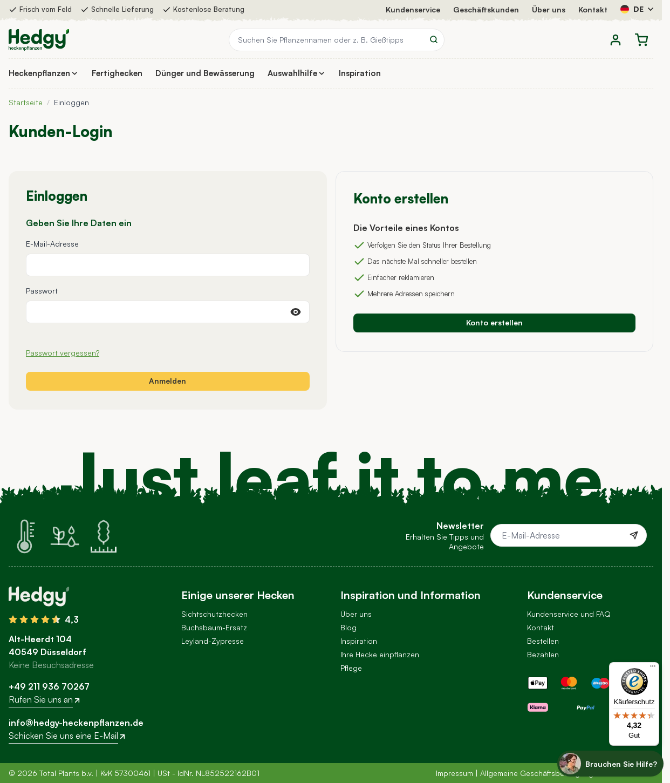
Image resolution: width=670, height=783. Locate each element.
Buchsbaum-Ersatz (214, 627)
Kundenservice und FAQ (569, 613)
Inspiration (358, 640)
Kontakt (592, 9)
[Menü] (652, 668)
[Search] (433, 39)
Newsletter (359, 681)
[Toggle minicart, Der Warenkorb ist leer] (641, 40)
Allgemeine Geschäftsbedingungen (541, 773)
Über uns (548, 9)
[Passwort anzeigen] (296, 312)
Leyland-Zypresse (212, 640)
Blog (348, 627)
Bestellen (543, 640)
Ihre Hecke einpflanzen (379, 654)
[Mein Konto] (615, 40)
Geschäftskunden (486, 9)
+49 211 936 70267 (49, 686)
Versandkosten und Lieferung (578, 667)
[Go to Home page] (39, 40)
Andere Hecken (208, 667)
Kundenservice (413, 9)
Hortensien (200, 654)
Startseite (26, 102)
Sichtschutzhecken (214, 613)
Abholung (544, 681)
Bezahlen (543, 654)
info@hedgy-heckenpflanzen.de (76, 722)
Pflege (351, 667)
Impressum (454, 773)
